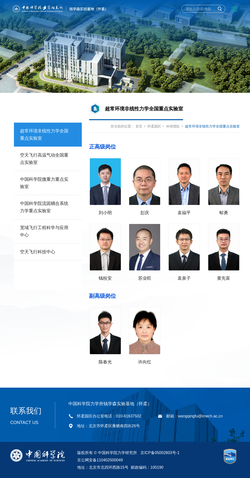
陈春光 (105, 361)
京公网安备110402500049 (100, 459)
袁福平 (184, 212)
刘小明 (105, 212)
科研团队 (173, 126)
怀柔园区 (154, 126)
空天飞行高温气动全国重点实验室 (44, 159)
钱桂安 (105, 278)
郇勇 (223, 212)
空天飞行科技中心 (37, 251)
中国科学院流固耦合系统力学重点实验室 (44, 207)
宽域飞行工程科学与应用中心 (44, 231)
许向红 (144, 361)
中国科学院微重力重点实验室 (44, 183)
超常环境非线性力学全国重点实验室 (44, 134)
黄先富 (223, 278)
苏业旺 (144, 278)
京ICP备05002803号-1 (159, 452)
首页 (138, 126)
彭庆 (144, 212)
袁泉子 (184, 278)
